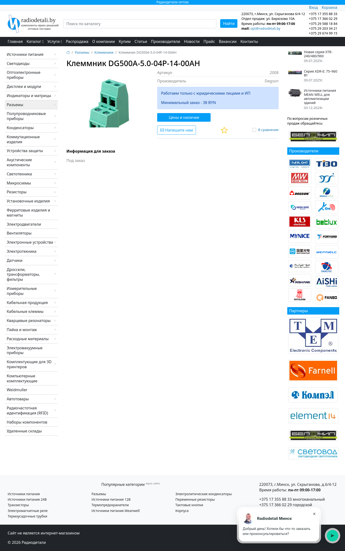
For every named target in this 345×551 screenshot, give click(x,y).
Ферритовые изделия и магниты (28, 212)
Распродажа (77, 41)
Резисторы (17, 192)
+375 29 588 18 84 (323, 23)
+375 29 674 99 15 (323, 33)
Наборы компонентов (27, 422)
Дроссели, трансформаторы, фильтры (23, 274)
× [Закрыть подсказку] (314, 514)
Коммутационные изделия (23, 139)
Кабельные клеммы (25, 311)
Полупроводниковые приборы (26, 116)
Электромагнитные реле (28, 510)
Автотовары (18, 399)
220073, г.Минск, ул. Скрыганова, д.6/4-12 (298, 484)
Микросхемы (19, 183)
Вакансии (227, 41)
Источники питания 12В (111, 499)
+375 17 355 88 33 (275, 499)
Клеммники (104, 52)
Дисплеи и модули (24, 86)
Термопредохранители (110, 505)
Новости (192, 41)
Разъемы (15, 104)
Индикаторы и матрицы (29, 95)
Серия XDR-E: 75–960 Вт (320, 73)
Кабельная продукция (27, 302)
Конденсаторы (20, 127)
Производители (165, 41)
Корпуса (182, 510)
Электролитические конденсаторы (203, 494)
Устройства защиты (25, 150)
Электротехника (21, 251)
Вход (313, 7)
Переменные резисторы (195, 499)
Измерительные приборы (22, 291)
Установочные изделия (28, 201)
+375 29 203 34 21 (323, 28)
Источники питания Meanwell (116, 510)
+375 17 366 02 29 (275, 504)
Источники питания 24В (27, 499)
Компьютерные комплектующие (22, 378)
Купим (125, 41)
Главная (15, 41)
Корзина (329, 7)
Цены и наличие (184, 117)
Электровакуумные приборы (24, 350)
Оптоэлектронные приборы (23, 75)
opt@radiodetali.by (265, 28)
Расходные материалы (28, 338)
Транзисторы (18, 505)
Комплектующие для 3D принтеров (29, 364)
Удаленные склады (24, 431)
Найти (229, 23)
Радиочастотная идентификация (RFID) (27, 410)
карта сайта (153, 483)
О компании (103, 41)
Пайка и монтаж (22, 329)
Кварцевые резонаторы (29, 320)
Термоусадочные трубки (27, 516)
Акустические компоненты (19, 162)
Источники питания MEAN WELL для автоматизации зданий (320, 97)
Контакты (249, 41)
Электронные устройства (30, 242)
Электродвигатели (24, 224)
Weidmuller (17, 389)
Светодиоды (18, 63)
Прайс (209, 41)
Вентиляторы (19, 233)
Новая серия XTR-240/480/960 (318, 54)
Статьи (140, 41)
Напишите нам (176, 130)
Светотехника (19, 174)
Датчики (15, 260)
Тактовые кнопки (189, 505)
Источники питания (25, 54)
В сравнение (268, 129)
